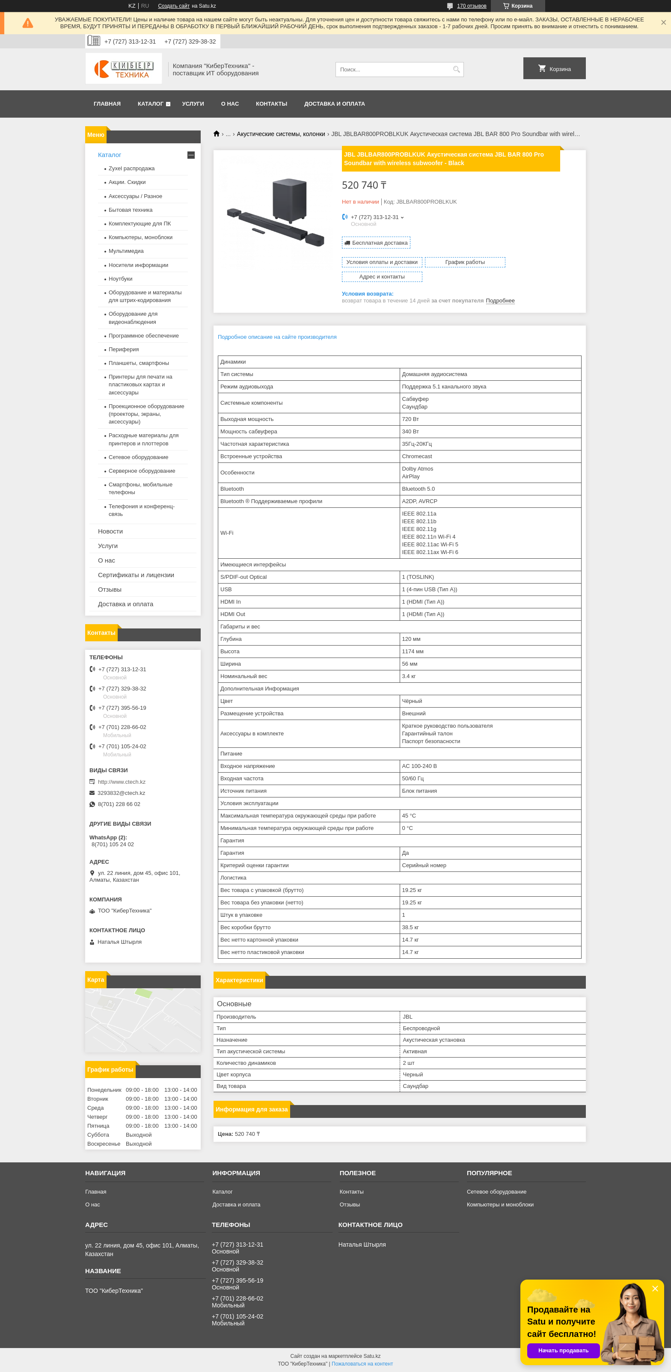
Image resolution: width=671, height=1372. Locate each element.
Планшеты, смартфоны (139, 363)
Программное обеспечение (144, 335)
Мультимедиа (126, 251)
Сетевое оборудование (139, 457)
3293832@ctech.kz (121, 793)
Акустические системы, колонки (281, 133)
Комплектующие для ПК (140, 223)
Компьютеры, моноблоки (140, 237)
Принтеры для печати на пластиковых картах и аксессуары (140, 384)
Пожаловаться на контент (362, 1364)
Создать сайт (174, 6)
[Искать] (456, 69)
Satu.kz (371, 1356)
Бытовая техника (130, 210)
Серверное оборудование (142, 471)
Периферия (124, 349)
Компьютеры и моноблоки (500, 1204)
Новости (110, 531)
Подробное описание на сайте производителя (277, 322)
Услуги (193, 104)
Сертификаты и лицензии (136, 574)
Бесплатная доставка (379, 242)
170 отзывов (472, 6)
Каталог (150, 104)
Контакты (271, 104)
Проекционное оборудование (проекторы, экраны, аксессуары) (146, 414)
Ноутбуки (121, 279)
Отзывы (110, 589)
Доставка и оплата (334, 104)
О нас (230, 104)
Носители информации (138, 265)
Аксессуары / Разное (135, 196)
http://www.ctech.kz (121, 782)
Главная (107, 104)
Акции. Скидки (127, 182)
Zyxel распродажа (132, 168)
